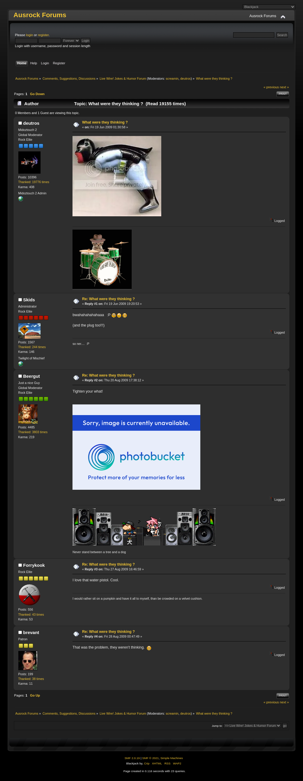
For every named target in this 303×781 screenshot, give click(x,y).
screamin (172, 78)
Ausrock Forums (40, 15)
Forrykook (34, 565)
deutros (185, 78)
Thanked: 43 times (31, 614)
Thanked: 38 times (31, 679)
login (29, 35)
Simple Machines (171, 758)
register (43, 35)
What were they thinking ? (105, 122)
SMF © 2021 (150, 758)
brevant (31, 632)
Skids (29, 299)
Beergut (31, 376)
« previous (271, 87)
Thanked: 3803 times (33, 432)
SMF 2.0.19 (132, 758)
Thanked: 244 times (32, 347)
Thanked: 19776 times (33, 182)
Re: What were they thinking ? (108, 299)
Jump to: (217, 725)
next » (284, 87)
